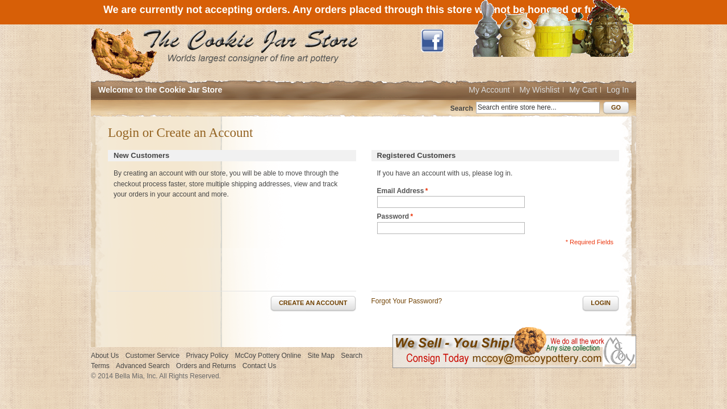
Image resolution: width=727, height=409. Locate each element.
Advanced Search (143, 366)
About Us (105, 356)
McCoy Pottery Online (268, 356)
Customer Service (152, 356)
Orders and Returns (206, 366)
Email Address (400, 191)
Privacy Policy (207, 356)
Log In (618, 89)
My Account (489, 89)
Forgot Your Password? (406, 301)
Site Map (321, 356)
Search (461, 108)
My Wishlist (540, 89)
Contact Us (259, 366)
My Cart (583, 89)
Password (393, 216)
